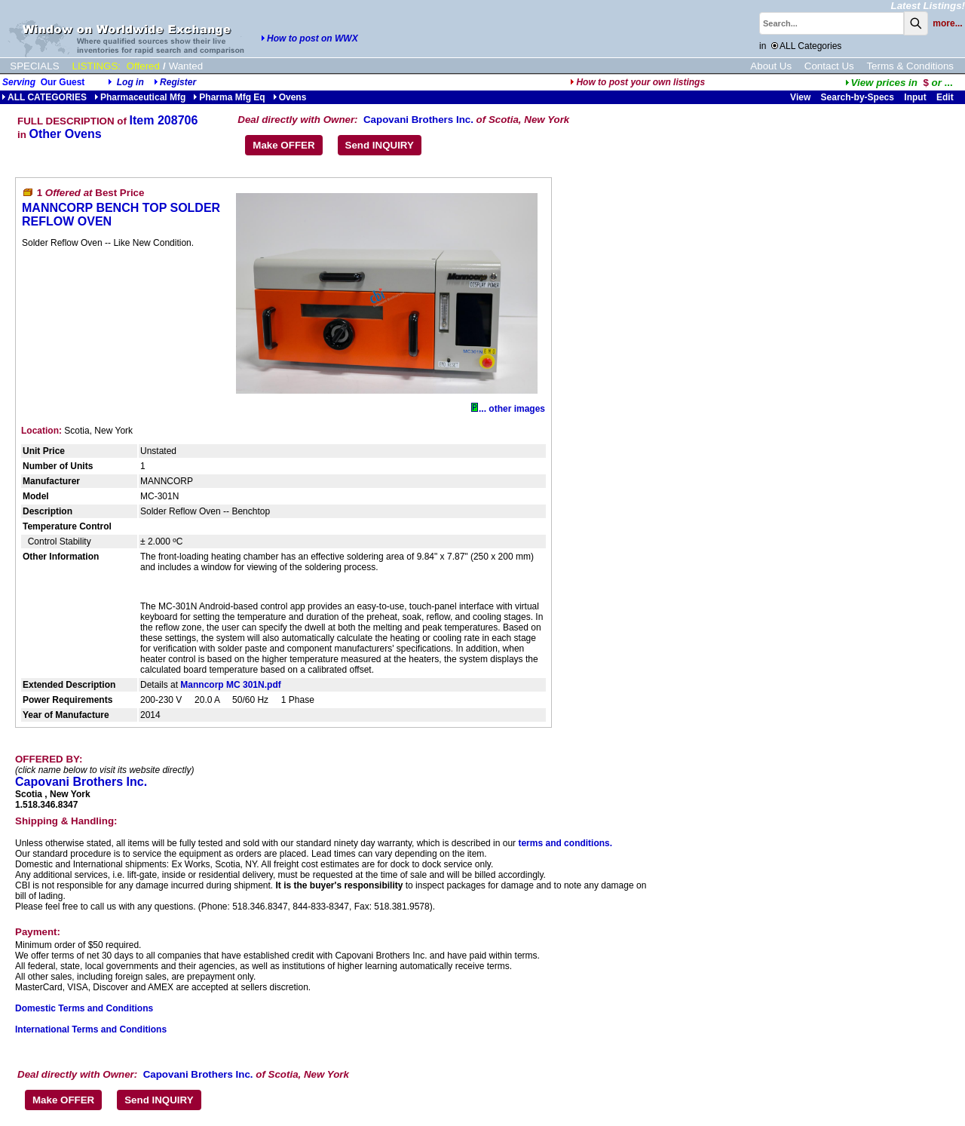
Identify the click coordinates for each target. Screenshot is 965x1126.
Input (915, 97)
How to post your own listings (637, 82)
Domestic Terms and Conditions (84, 1008)
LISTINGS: (96, 66)
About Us (771, 66)
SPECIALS (34, 66)
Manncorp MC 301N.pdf (230, 685)
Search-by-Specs (857, 97)
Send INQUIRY (379, 145)
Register (178, 82)
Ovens (290, 97)
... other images (508, 408)
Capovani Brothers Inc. (418, 119)
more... (947, 23)
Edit (946, 97)
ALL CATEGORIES (44, 97)
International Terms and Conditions (91, 1029)
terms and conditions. (565, 843)
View (800, 97)
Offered (143, 66)
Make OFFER (283, 145)
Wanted (186, 66)
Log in (130, 82)
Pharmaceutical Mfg (139, 97)
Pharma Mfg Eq (229, 97)
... (899, 82)
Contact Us (829, 66)
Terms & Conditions (910, 66)
